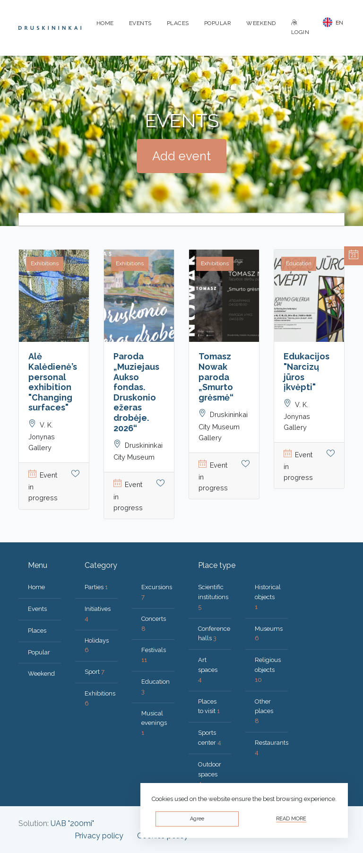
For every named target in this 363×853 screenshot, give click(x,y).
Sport (94, 671)
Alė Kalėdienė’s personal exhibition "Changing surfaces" (52, 381)
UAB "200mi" (72, 823)
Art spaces (207, 669)
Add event (181, 156)
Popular (218, 23)
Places (178, 23)
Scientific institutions (213, 596)
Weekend (261, 23)
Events (140, 23)
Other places (264, 711)
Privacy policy (99, 835)
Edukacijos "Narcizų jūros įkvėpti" (306, 371)
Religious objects (268, 669)
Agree (197, 819)
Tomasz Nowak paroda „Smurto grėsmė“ (216, 376)
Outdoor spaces (209, 774)
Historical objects (268, 596)
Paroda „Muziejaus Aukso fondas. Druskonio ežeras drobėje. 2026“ (136, 392)
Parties (96, 587)
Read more (291, 819)
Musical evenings (154, 723)
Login (300, 27)
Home (105, 23)
